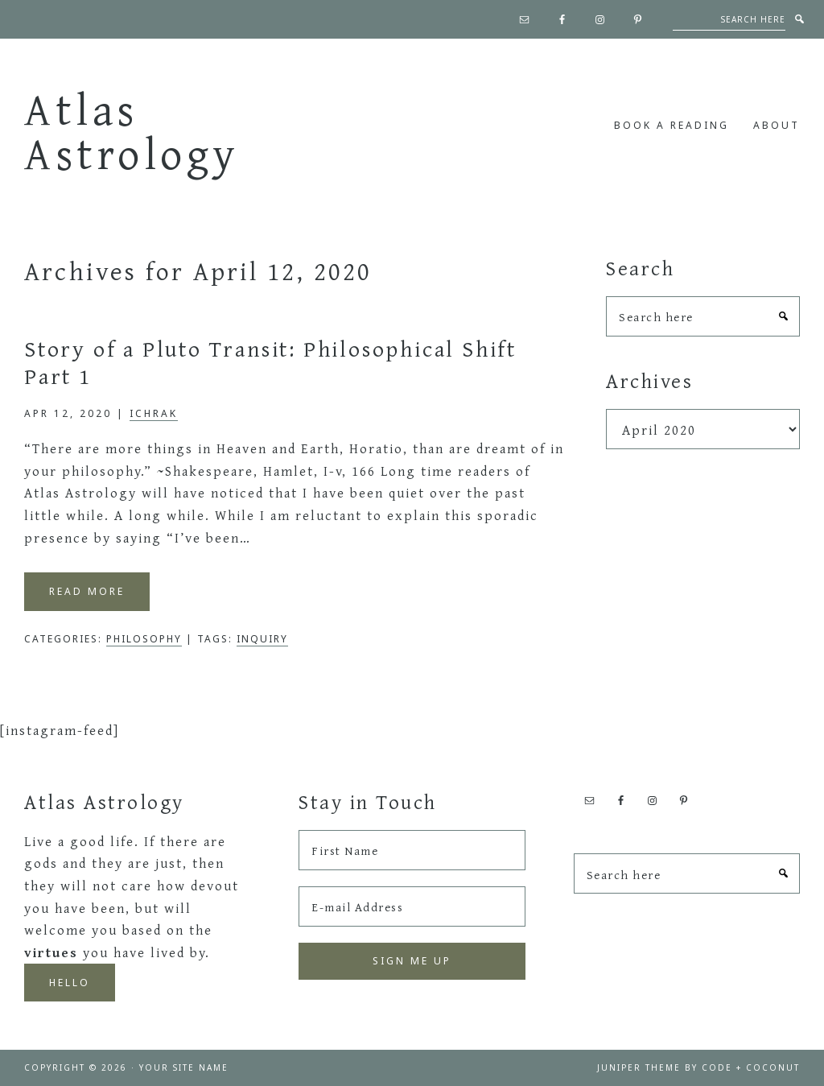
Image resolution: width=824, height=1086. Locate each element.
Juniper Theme (639, 1067)
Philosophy (144, 639)
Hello (69, 982)
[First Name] (412, 850)
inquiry (262, 639)
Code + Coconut (751, 1067)
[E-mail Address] (412, 906)
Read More (87, 591)
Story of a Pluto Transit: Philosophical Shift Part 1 (270, 362)
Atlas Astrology (132, 130)
